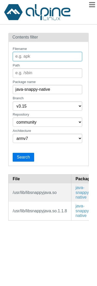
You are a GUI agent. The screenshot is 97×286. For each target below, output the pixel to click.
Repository (21, 114)
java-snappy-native (83, 192)
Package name (24, 82)
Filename (20, 49)
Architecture (22, 131)
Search (23, 157)
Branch (18, 98)
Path (16, 65)
